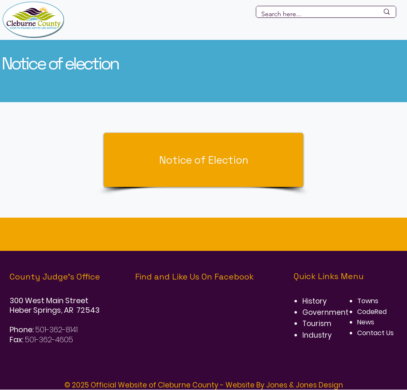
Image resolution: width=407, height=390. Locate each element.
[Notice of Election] (203, 160)
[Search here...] (313, 14)
